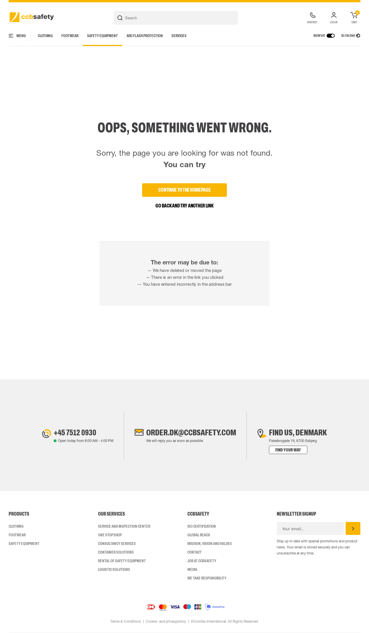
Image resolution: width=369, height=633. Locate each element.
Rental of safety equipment (122, 560)
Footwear (69, 35)
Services (179, 35)
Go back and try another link (184, 206)
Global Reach (198, 535)
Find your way (288, 449)
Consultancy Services (117, 543)
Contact (194, 552)
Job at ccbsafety (201, 560)
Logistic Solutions (114, 569)
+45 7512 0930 (75, 432)
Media (192, 569)
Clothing (45, 35)
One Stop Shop (110, 535)
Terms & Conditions (125, 621)
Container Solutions (116, 552)
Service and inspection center (124, 526)
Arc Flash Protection (145, 35)
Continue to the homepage (184, 190)
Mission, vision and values (209, 543)
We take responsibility (206, 578)
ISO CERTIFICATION (201, 526)
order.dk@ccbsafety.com (191, 432)
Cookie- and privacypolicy (166, 621)
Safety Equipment (102, 35)
